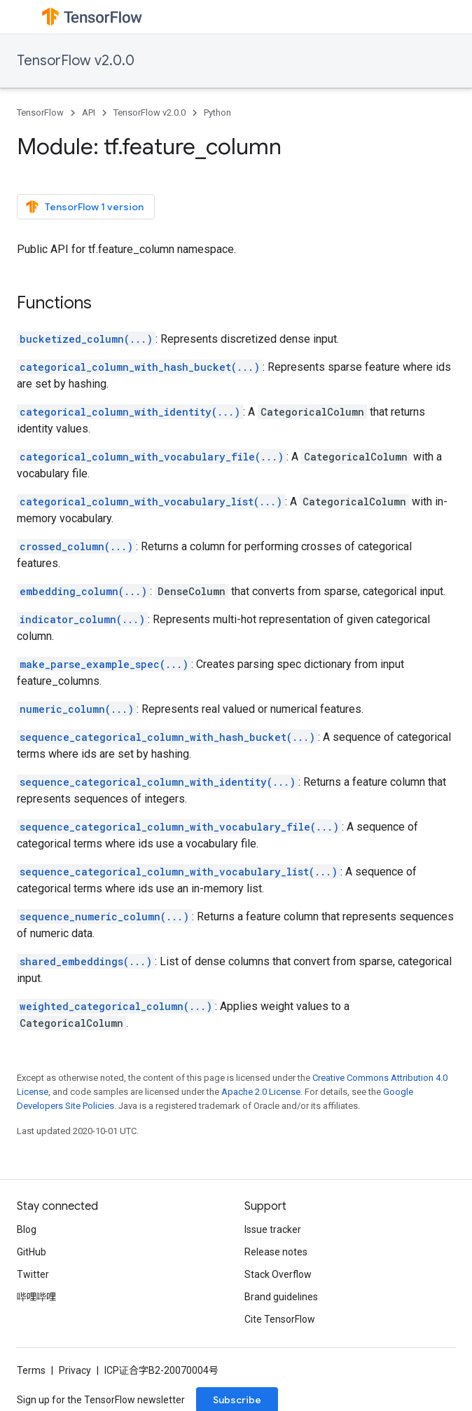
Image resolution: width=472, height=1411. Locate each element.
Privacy (75, 1370)
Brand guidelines (281, 1296)
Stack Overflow (278, 1274)
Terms (31, 1370)
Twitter (33, 1274)
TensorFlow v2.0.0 (75, 60)
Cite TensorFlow (279, 1319)
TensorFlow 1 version (84, 207)
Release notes (275, 1251)
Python (217, 112)
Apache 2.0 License (260, 1091)
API (88, 112)
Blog (26, 1229)
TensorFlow (40, 112)
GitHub (31, 1251)
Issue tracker (272, 1229)
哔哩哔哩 (36, 1296)
